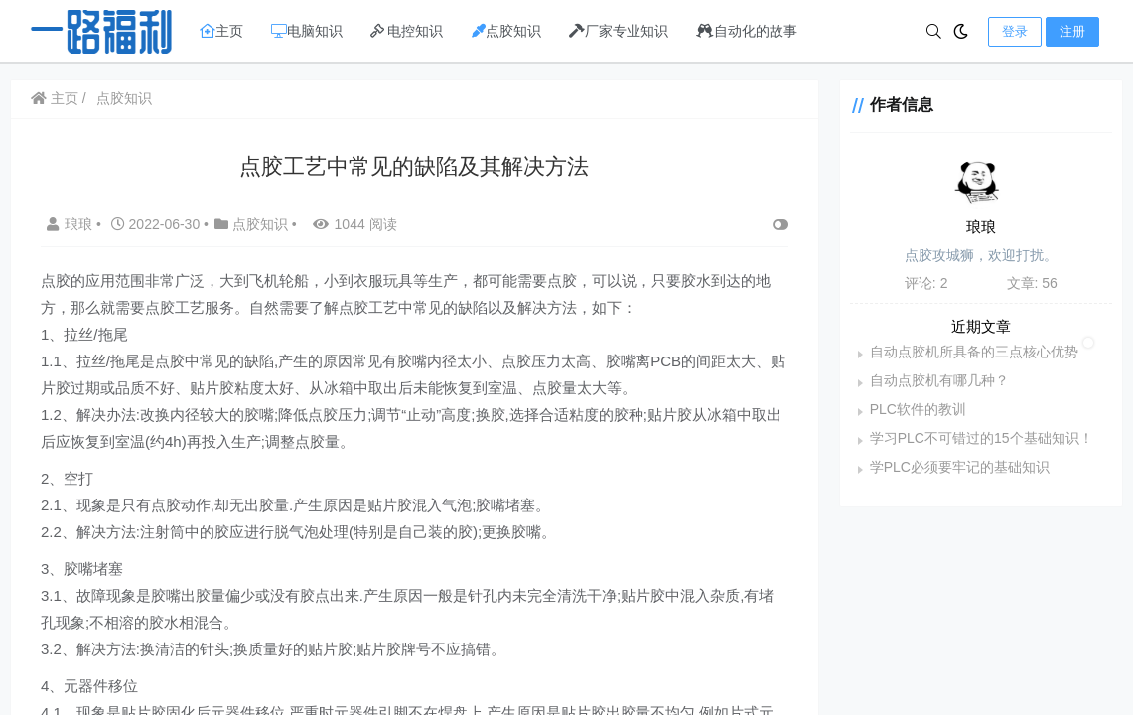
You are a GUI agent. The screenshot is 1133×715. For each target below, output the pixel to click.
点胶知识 (506, 31)
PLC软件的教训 (918, 409)
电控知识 (407, 31)
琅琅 (71, 224)
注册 (1072, 31)
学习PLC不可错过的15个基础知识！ (981, 438)
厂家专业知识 (618, 31)
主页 (221, 31)
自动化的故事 (746, 31)
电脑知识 (307, 31)
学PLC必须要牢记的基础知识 (960, 467)
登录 (1015, 31)
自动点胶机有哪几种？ (939, 380)
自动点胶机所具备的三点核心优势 (974, 351)
